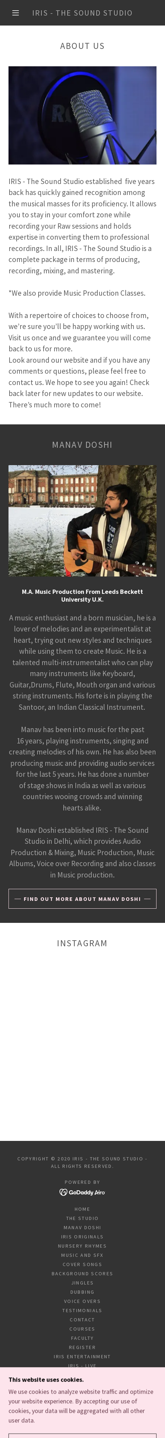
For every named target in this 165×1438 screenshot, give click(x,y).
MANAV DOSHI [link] (83, 1227)
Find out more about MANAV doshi (82, 898)
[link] (82, 12)
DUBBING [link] (82, 1292)
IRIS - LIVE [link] (82, 1365)
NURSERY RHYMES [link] (82, 1246)
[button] (15, 13)
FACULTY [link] (82, 1338)
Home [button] (82, 1209)
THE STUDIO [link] (82, 1218)
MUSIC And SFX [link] (82, 1255)
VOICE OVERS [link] (82, 1301)
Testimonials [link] (82, 1310)
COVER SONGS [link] (82, 1264)
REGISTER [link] (82, 1347)
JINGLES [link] (82, 1283)
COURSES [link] (82, 1329)
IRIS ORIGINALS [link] (82, 1236)
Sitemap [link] (82, 1375)
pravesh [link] (82, 1384)
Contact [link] (82, 1319)
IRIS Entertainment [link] (82, 1356)
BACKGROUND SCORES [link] (83, 1273)
